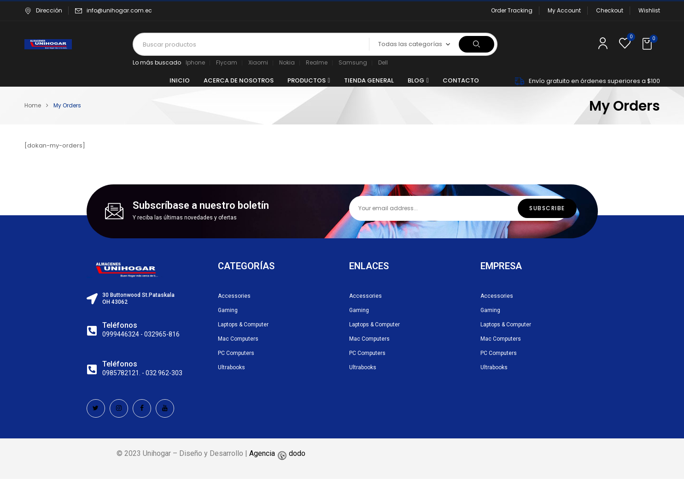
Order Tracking (511, 10)
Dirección (43, 10)
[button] (648, 44)
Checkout (609, 10)
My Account (564, 10)
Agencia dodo (277, 453)
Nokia (287, 62)
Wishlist (649, 10)
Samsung (353, 62)
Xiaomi (258, 62)
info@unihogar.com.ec (119, 10)
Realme (316, 62)
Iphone (195, 62)
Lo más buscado (157, 62)
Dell (383, 62)
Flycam (226, 62)
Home (32, 105)
